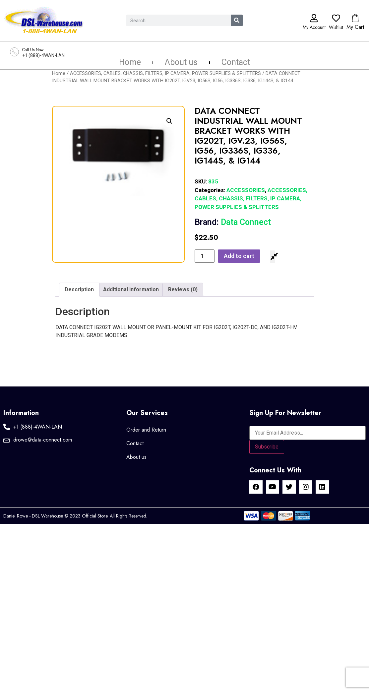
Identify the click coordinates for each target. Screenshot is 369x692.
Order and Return (146, 430)
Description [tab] (79, 289)
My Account (314, 27)
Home (130, 62)
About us (181, 62)
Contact (235, 62)
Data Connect (233, 222)
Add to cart (239, 255)
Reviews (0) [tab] (183, 289)
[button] (169, 121)
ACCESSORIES (245, 190)
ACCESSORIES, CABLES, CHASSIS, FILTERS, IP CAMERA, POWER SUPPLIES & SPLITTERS (165, 73)
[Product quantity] (205, 256)
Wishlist (336, 27)
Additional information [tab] (131, 289)
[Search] (237, 20)
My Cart (355, 27)
